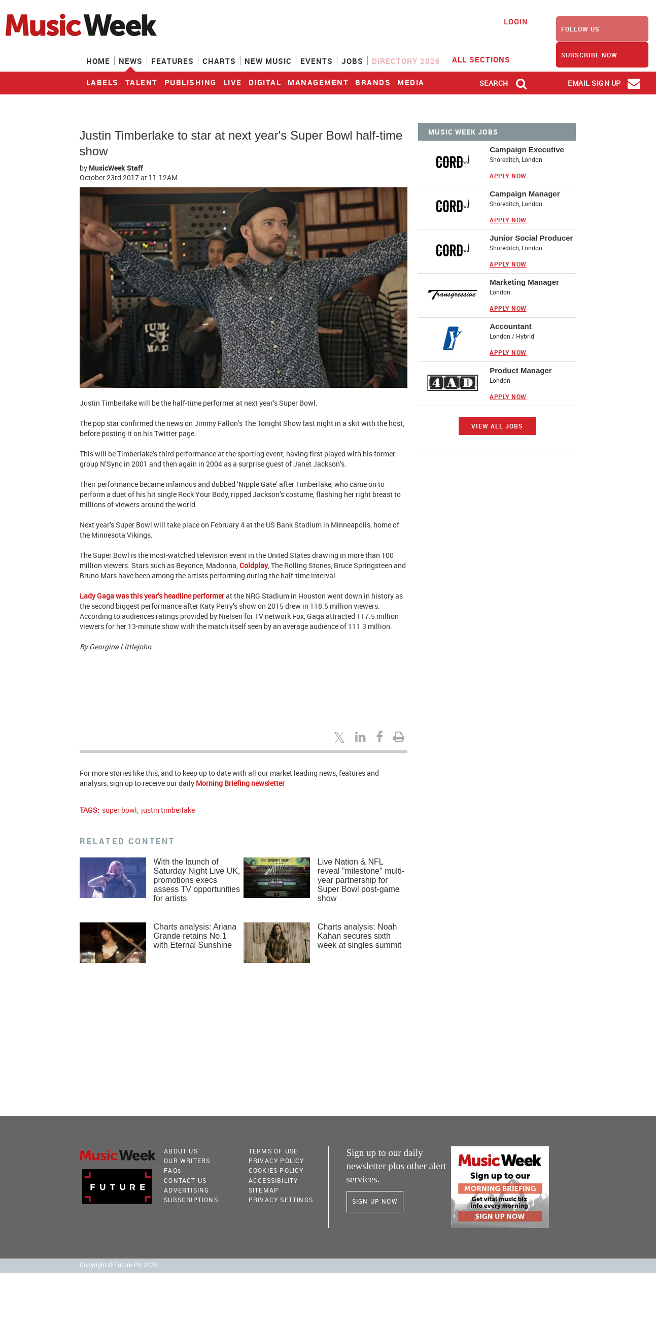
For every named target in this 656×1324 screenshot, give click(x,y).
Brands (373, 82)
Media (411, 82)
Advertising (186, 1190)
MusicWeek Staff (116, 168)
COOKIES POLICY (276, 1170)
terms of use (273, 1151)
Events (316, 61)
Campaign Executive (527, 149)
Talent (141, 82)
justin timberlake (168, 810)
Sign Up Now (375, 1201)
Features (172, 61)
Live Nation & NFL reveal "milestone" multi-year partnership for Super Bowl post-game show (361, 880)
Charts (219, 61)
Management (318, 82)
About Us (181, 1151)
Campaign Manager (525, 193)
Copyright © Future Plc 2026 (119, 1265)
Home (98, 61)
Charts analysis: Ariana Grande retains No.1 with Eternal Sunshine (195, 935)
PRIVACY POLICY (276, 1160)
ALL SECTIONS (487, 58)
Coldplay (253, 565)
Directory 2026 (406, 61)
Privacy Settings (281, 1200)
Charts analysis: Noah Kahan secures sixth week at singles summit (359, 935)
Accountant (511, 326)
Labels (102, 82)
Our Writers (187, 1160)
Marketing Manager (524, 282)
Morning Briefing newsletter (240, 783)
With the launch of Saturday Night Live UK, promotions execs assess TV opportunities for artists (197, 880)
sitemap (264, 1190)
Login (516, 21)
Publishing (190, 82)
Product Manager (521, 370)
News (131, 61)
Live (232, 82)
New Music (268, 61)
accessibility (273, 1180)
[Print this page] (400, 737)
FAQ (172, 1170)
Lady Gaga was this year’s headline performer (152, 596)
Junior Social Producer (531, 238)
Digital (265, 82)
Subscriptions (191, 1200)
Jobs (352, 61)
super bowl (119, 810)
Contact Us (185, 1180)
